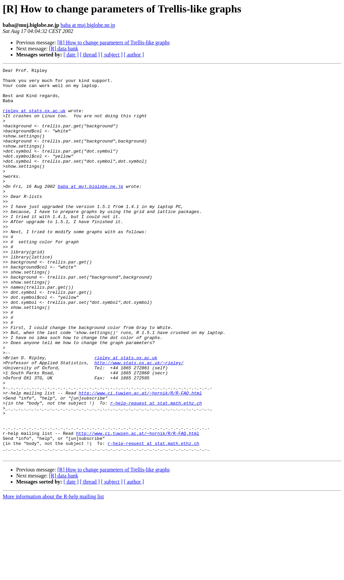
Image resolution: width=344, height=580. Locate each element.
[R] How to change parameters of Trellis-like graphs (113, 42)
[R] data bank (63, 48)
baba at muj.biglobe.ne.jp (87, 25)
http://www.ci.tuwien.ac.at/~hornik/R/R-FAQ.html (140, 458)
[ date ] (71, 54)
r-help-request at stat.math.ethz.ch (156, 470)
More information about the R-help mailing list (53, 574)
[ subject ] (112, 54)
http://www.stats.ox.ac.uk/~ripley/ (138, 422)
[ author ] (134, 54)
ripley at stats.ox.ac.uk (34, 120)
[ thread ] (90, 54)
